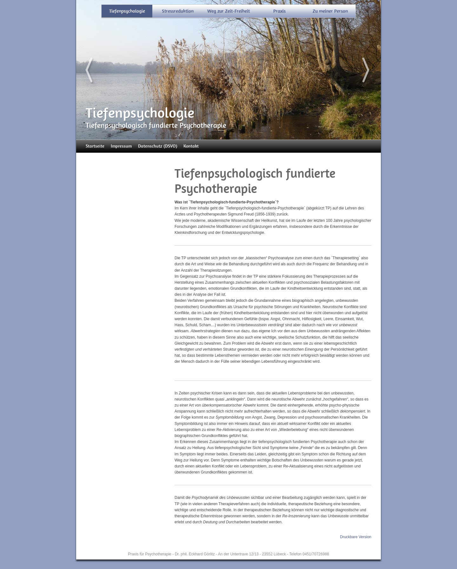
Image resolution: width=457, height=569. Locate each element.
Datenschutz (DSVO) (157, 146)
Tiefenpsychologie (127, 11)
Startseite (95, 146)
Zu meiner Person (330, 11)
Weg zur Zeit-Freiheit (228, 11)
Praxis (279, 11)
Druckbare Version (355, 537)
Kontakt (191, 146)
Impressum (121, 146)
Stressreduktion (178, 11)
